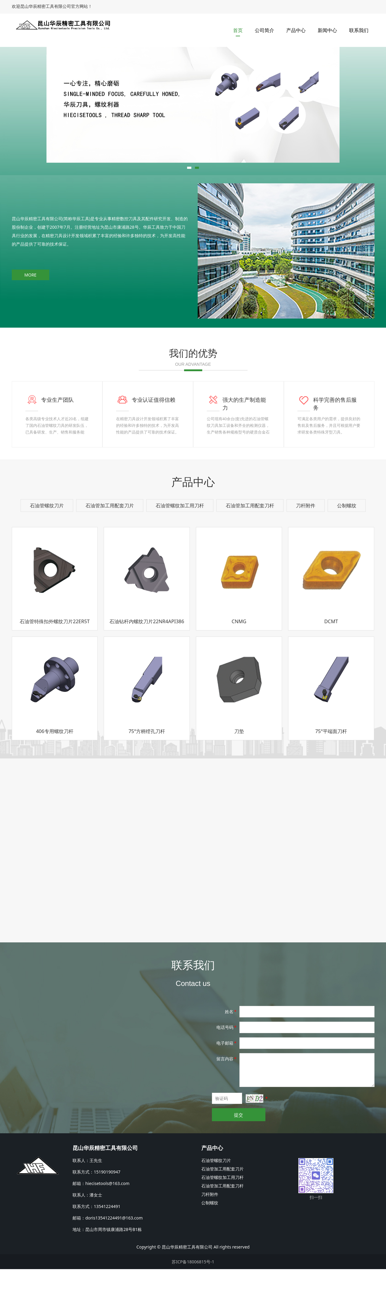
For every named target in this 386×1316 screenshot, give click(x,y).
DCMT (331, 668)
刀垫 (239, 778)
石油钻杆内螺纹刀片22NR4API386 (146, 668)
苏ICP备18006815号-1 (193, 1308)
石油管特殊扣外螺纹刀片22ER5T (55, 668)
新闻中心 (327, 30)
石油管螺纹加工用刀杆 (180, 552)
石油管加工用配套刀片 (110, 552)
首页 (238, 30)
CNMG (239, 668)
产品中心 (296, 30)
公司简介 (264, 30)
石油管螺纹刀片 (47, 552)
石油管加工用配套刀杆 (250, 552)
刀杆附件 (305, 552)
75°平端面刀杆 (331, 778)
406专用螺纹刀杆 (54, 778)
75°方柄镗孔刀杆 (146, 778)
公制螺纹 (346, 552)
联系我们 (358, 30)
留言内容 (227, 1105)
